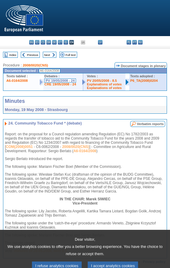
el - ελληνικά (66, 42)
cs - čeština (43, 42)
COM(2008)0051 (19, 147)
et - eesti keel (60, 42)
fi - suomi (157, 42)
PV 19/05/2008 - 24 (60, 80)
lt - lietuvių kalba (106, 42)
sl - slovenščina (152, 42)
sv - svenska (163, 42)
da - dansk (48, 42)
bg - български (31, 42)
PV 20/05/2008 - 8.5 (102, 80)
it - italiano (94, 42)
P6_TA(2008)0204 (144, 80)
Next (47, 55)
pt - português (134, 42)
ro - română (140, 42)
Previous (32, 55)
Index (12, 55)
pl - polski (129, 42)
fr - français (77, 42)
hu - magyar (111, 42)
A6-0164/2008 (17, 80)
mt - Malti (117, 42)
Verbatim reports (150, 124)
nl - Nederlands (123, 42)
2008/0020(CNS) (35, 65)
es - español (37, 42)
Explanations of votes (104, 84)
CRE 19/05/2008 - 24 (60, 84)
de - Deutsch (54, 42)
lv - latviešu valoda (100, 42)
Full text (70, 55)
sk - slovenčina (146, 42)
